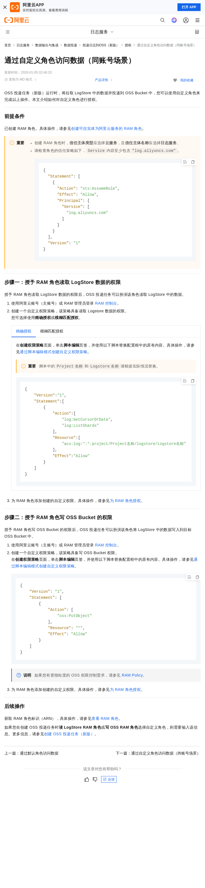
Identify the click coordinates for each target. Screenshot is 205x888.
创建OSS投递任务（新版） (69, 745)
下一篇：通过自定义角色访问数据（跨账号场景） (158, 764)
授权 (128, 45)
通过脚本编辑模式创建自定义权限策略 (53, 355)
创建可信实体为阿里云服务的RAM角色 (106, 128)
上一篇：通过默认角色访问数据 (31, 764)
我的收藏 (186, 80)
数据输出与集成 (46, 45)
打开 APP (189, 7)
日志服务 (23, 45)
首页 (7, 45)
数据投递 (70, 45)
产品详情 (101, 80)
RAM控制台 (106, 307)
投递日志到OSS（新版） (101, 45)
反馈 (109, 791)
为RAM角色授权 (125, 508)
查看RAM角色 (104, 730)
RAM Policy (132, 686)
